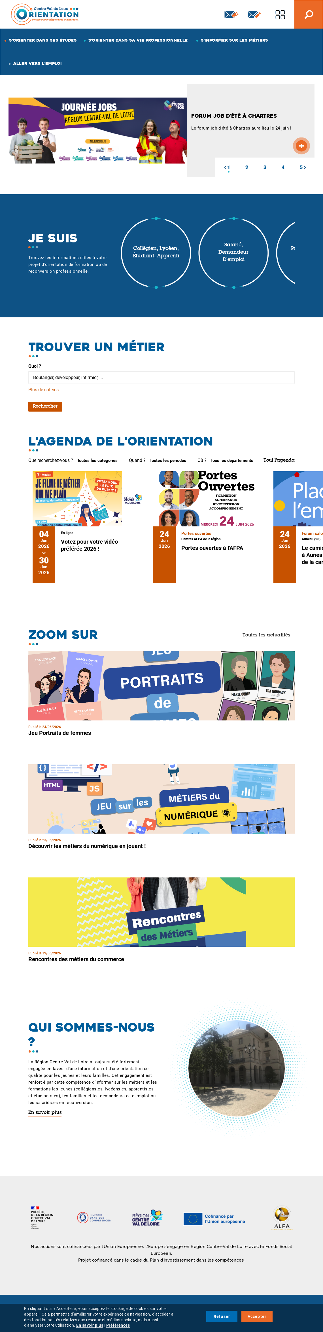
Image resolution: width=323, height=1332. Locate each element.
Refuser (222, 1316)
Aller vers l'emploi (37, 63)
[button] (225, 167)
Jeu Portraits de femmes (59, 733)
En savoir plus (44, 1113)
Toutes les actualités (266, 635)
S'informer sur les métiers (234, 40)
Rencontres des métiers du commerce (76, 959)
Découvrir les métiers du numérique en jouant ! (87, 846)
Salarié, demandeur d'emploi (233, 252)
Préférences (118, 1325)
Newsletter (231, 14)
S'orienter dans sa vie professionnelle (138, 40)
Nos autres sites (280, 14)
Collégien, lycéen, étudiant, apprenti (156, 252)
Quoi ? (34, 366)
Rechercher (45, 406)
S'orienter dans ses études (43, 40)
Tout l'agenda (279, 460)
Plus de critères (43, 389)
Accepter (257, 1316)
